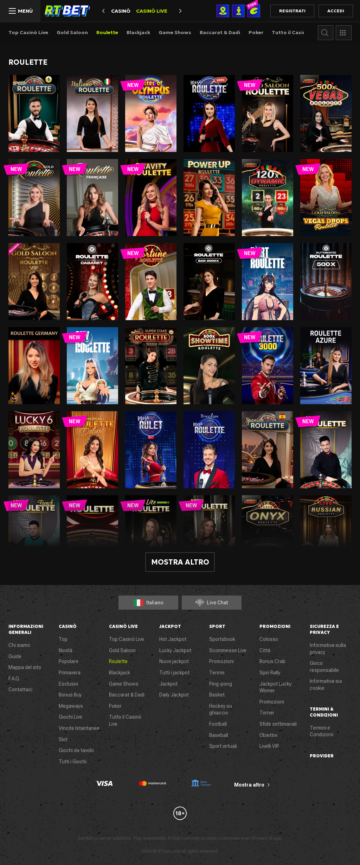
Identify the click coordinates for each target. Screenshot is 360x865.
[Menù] (20, 11)
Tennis (217, 672)
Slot (63, 739)
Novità (65, 650)
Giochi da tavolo (76, 750)
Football (218, 724)
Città (264, 650)
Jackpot (168, 684)
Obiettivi (268, 735)
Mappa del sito (24, 667)
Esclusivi (68, 684)
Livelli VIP (269, 746)
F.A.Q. (14, 678)
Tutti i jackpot (174, 672)
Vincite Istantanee (79, 728)
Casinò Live (151, 11)
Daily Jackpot (174, 695)
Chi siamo (19, 645)
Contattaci (20, 689)
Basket (217, 695)
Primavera (70, 672)
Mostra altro (180, 562)
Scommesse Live (227, 650)
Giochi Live (70, 717)
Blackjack (138, 32)
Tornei (266, 712)
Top (63, 639)
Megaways (71, 706)
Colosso (268, 639)
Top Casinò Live (28, 32)
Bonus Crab (272, 661)
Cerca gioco (325, 32)
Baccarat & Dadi (220, 32)
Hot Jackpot (172, 639)
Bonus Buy (70, 695)
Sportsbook (222, 639)
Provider (344, 32)
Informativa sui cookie (326, 684)
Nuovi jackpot (174, 661)
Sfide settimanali (278, 724)
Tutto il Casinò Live (296, 32)
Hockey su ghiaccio (220, 709)
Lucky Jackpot (175, 650)
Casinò (120, 11)
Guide (14, 656)
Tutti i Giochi (72, 761)
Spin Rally (269, 672)
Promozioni (221, 661)
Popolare (68, 661)
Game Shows (175, 32)
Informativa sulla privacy (328, 648)
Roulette (107, 32)
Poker (256, 32)
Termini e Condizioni (321, 731)
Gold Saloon (72, 32)
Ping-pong (220, 684)
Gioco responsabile (324, 666)
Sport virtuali (223, 746)
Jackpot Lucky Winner (275, 687)
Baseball (218, 735)
